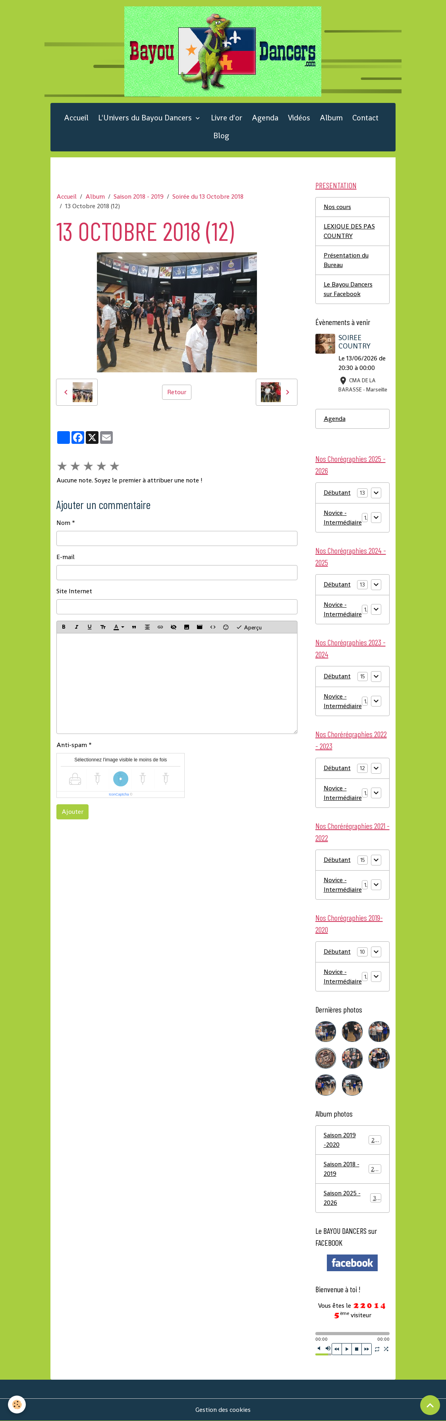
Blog (221, 136)
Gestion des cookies (223, 1410)
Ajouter (72, 811)
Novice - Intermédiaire (343, 518)
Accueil (76, 118)
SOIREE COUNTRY (354, 341)
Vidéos (299, 118)
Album (331, 118)
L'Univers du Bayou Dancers (146, 118)
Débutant (337, 492)
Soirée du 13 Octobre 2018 (207, 196)
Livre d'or (226, 118)
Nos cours (337, 207)
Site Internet (74, 591)
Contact (365, 118)
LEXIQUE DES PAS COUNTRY (349, 231)
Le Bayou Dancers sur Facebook (348, 289)
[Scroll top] (430, 1405)
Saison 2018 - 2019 (139, 196)
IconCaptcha (119, 794)
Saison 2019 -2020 (352, 1140)
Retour (176, 392)
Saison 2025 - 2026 (352, 1198)
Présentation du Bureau (346, 260)
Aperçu (249, 627)
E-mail (65, 557)
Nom (63, 523)
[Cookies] (17, 1404)
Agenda (265, 118)
